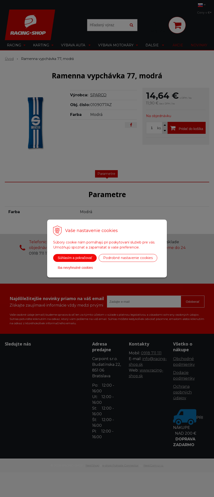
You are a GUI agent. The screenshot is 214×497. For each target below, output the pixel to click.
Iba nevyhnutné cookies (75, 268)
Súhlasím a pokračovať (75, 258)
